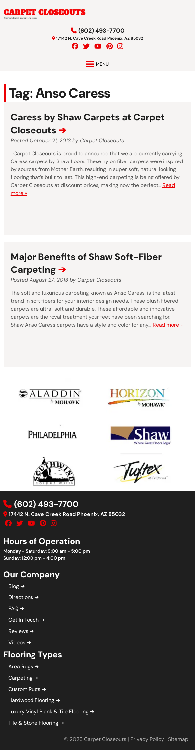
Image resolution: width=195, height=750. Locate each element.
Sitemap (178, 739)
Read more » (168, 324)
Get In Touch (23, 619)
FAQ (13, 608)
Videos (16, 642)
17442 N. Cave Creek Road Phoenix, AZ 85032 (99, 38)
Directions (20, 597)
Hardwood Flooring (31, 700)
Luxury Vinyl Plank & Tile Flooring (48, 711)
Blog (13, 586)
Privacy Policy (147, 739)
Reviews (18, 631)
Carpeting (20, 677)
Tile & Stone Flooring (33, 722)
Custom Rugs (24, 689)
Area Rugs (20, 666)
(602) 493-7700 (101, 31)
